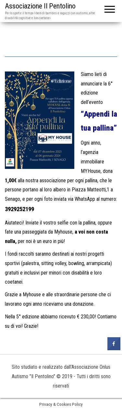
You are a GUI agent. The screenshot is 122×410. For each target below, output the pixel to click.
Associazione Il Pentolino (40, 6)
